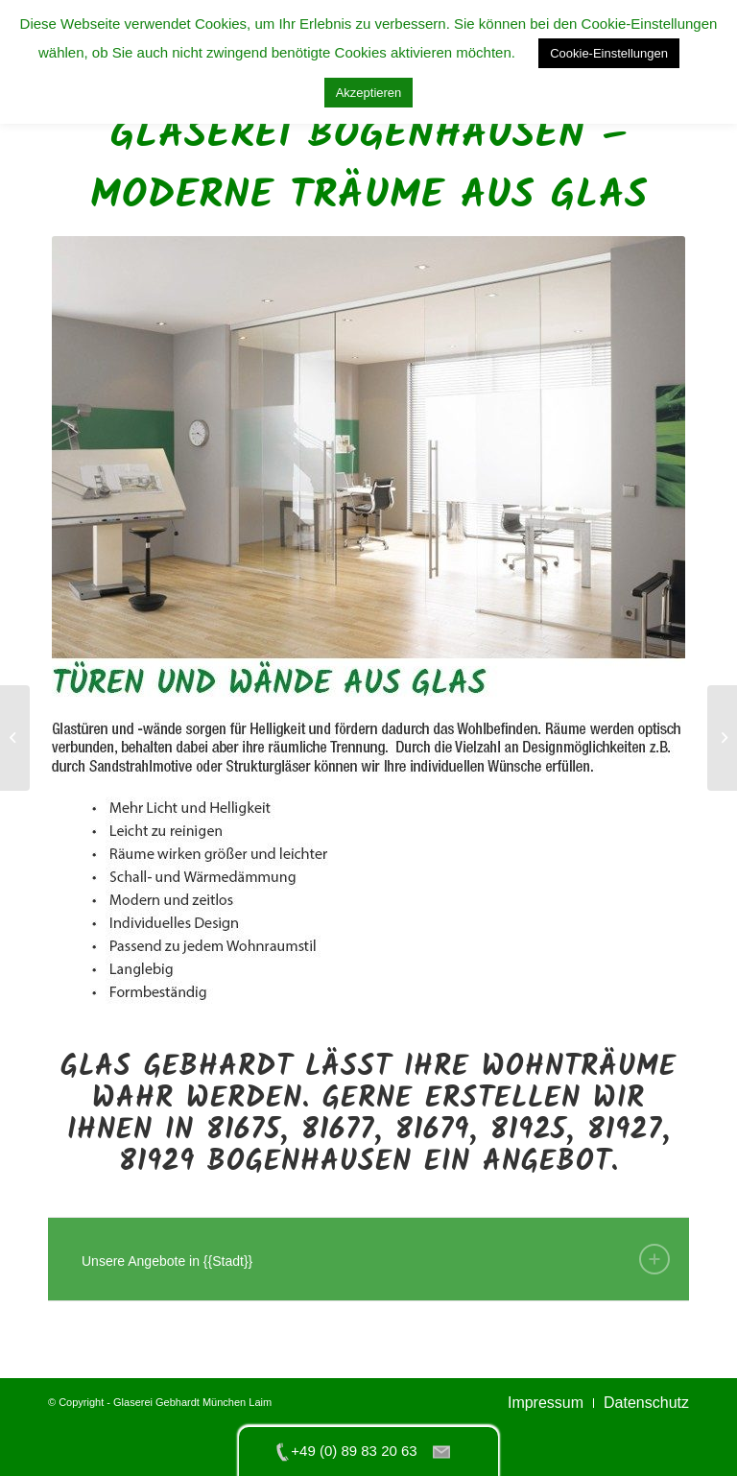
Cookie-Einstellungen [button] (609, 53)
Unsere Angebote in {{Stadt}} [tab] (376, 1259)
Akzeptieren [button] (369, 92)
